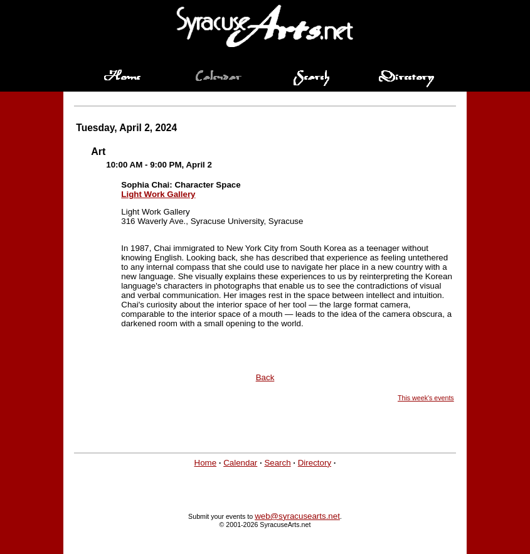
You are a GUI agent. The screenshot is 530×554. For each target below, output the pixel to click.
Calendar (240, 462)
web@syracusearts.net (297, 516)
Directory (314, 462)
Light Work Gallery (158, 194)
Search (277, 462)
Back (265, 377)
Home (205, 462)
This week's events (426, 398)
